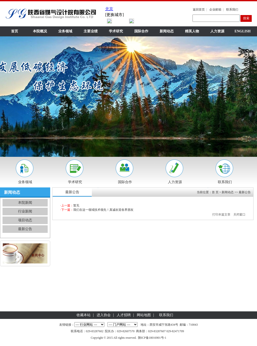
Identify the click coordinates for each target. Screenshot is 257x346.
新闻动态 (167, 31)
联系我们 (232, 9)
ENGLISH (243, 31)
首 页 (215, 192)
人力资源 (217, 31)
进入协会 (104, 315)
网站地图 (144, 315)
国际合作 (141, 31)
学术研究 (116, 31)
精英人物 (192, 31)
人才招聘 (124, 315)
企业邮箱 (215, 9)
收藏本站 (84, 315)
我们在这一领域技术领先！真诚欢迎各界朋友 (103, 210)
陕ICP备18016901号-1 (152, 337)
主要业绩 (91, 31)
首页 (14, 31)
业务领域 (65, 31)
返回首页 (199, 9)
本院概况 (40, 31)
